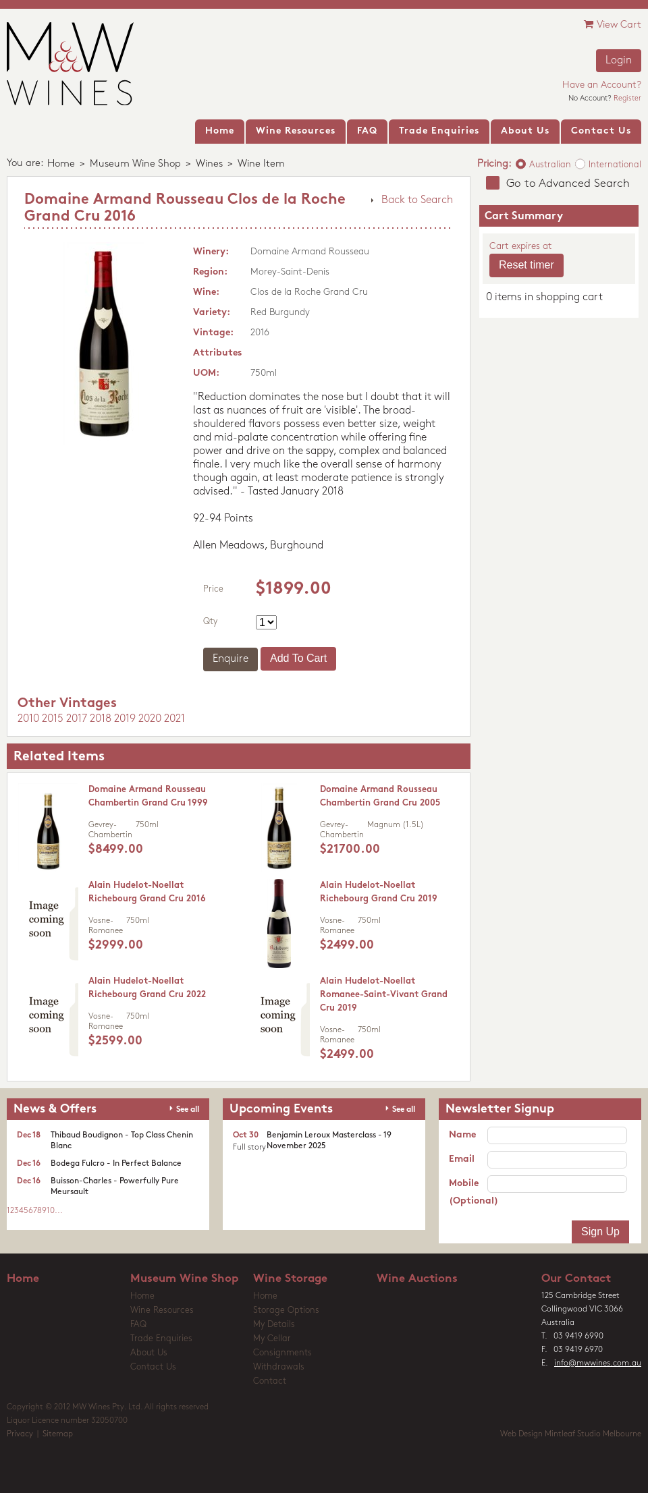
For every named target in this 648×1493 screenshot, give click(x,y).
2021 (174, 719)
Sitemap (58, 1434)
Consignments (282, 1353)
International (615, 165)
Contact (269, 1381)
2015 (52, 719)
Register (627, 99)
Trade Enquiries (161, 1338)
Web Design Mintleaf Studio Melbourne (570, 1434)
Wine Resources (162, 1310)
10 (51, 1211)
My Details (274, 1324)
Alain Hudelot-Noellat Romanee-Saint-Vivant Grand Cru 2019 (384, 995)
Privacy (20, 1434)
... (59, 1211)
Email (462, 1159)
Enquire (230, 659)
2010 (28, 719)
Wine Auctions (417, 1279)
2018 (100, 719)
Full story (249, 1148)
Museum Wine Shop (135, 164)
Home (61, 164)
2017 (76, 719)
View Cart (612, 24)
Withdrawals (278, 1367)
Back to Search (417, 200)
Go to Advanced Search (568, 184)
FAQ (138, 1324)
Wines (209, 164)
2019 (125, 719)
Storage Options (286, 1310)
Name (462, 1135)
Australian (550, 165)
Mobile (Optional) (468, 1192)
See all (187, 1110)
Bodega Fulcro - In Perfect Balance (116, 1164)
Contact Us (153, 1367)
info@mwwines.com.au (597, 1363)
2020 (149, 719)
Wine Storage (290, 1279)
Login (618, 60)
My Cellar (272, 1338)
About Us (148, 1353)
